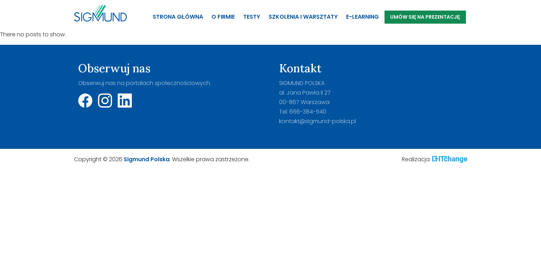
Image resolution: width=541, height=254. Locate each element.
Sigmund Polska (147, 159)
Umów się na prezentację (425, 16)
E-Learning (362, 17)
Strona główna (178, 17)
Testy (251, 17)
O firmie (223, 17)
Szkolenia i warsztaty (303, 17)
